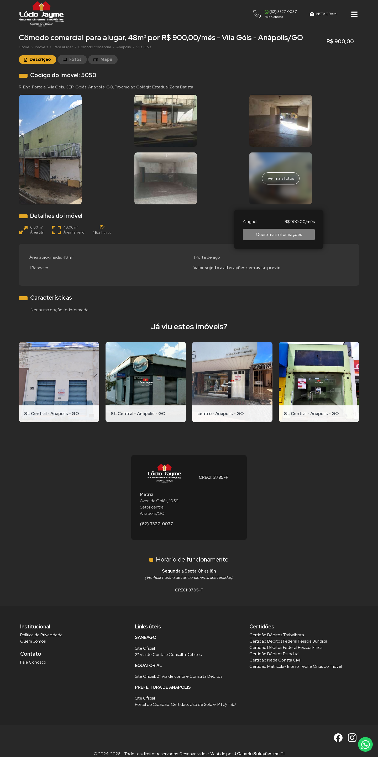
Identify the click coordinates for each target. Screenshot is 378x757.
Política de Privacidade (41, 635)
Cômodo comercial (94, 47)
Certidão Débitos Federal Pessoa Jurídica (288, 641)
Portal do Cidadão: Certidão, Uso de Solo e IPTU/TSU (185, 704)
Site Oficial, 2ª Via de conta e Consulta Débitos (178, 676)
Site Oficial (145, 648)
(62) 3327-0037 (156, 524)
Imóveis (41, 47)
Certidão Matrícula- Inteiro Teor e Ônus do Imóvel (295, 666)
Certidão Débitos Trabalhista (276, 635)
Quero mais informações (279, 234)
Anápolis (123, 47)
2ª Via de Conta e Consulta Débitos (168, 654)
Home (24, 47)
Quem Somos (33, 641)
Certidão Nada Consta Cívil (275, 660)
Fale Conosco (33, 662)
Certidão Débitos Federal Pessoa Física (286, 647)
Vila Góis (143, 47)
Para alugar (63, 47)
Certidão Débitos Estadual (274, 654)
